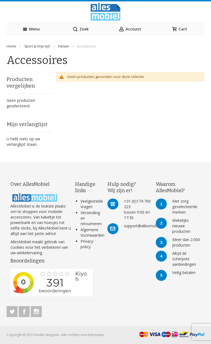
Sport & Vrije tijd (37, 46)
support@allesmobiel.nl (144, 225)
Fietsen (64, 46)
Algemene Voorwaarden (92, 232)
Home (12, 46)
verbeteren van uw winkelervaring (39, 250)
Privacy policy (86, 244)
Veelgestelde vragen (91, 203)
